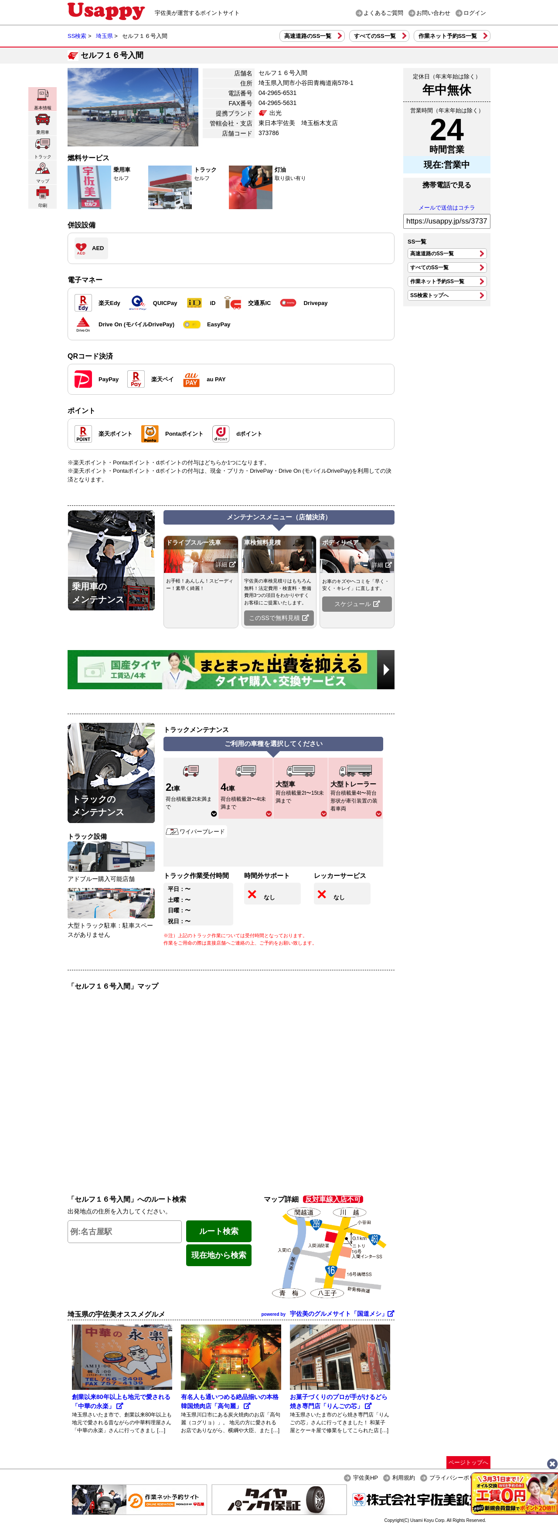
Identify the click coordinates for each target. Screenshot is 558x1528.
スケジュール (357, 603)
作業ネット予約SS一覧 (447, 36)
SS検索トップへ (429, 295)
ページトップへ (468, 1462)
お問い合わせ (433, 13)
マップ (42, 172)
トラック (42, 148)
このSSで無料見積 (279, 617)
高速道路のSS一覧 (307, 36)
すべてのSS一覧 (374, 36)
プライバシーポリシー (457, 1477)
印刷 (42, 197)
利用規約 (403, 1477)
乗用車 (42, 123)
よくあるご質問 (383, 13)
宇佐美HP (365, 1477)
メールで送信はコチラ (446, 207)
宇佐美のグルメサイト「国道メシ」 (328, 1313)
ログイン (474, 13)
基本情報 (42, 99)
